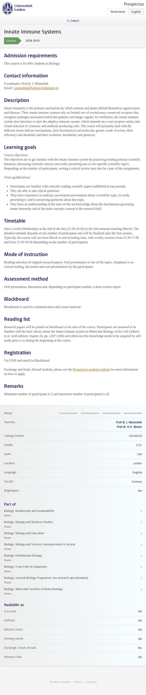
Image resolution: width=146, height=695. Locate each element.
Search (75, 21)
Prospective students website (91, 369)
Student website (59, 682)
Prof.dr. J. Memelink (129, 422)
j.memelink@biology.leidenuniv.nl (36, 88)
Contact (92, 682)
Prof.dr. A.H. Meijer (129, 427)
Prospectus (134, 4)
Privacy (78, 682)
